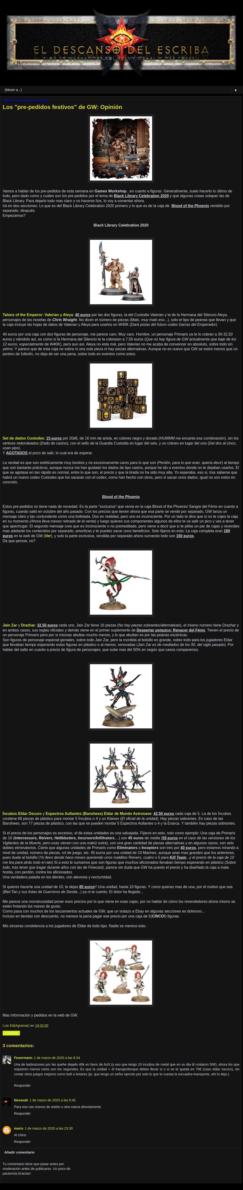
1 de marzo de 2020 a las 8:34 (57, 1058)
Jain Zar (10, 625)
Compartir (11, 1033)
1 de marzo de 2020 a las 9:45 (52, 1100)
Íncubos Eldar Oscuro (22, 814)
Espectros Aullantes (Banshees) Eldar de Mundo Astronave (98, 814)
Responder (22, 1085)
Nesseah (21, 1100)
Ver (48, 536)
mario (18, 1128)
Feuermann (23, 1058)
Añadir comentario (19, 1152)
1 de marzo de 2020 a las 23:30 (49, 1128)
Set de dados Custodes (23, 438)
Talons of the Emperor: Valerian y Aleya (38, 315)
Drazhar (28, 625)
